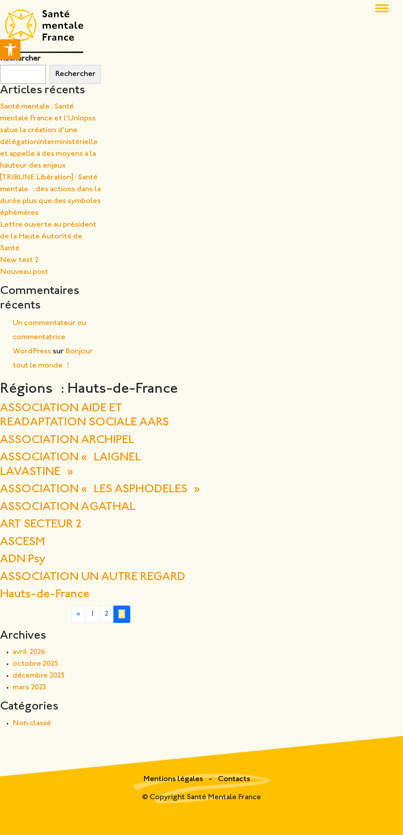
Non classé (32, 723)
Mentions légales (174, 779)
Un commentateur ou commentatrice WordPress (49, 337)
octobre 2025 (36, 664)
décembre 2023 (39, 675)
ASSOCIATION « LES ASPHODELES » (100, 489)
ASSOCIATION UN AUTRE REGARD (92, 577)
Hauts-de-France (45, 594)
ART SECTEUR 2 (41, 524)
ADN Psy (22, 559)
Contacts (234, 779)
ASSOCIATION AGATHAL (67, 507)
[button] (10, 49)
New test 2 (19, 260)
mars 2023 (29, 687)
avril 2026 (29, 652)
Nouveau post (24, 272)
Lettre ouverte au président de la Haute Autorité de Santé (48, 237)
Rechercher (20, 58)
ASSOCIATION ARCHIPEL (67, 440)
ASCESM (22, 542)
